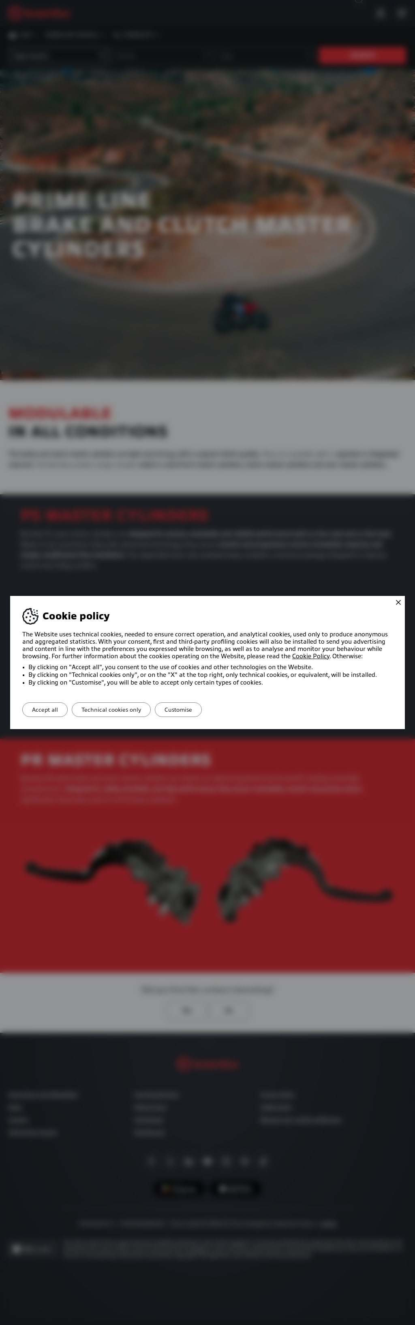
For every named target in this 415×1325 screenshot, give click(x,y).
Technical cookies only (120, 709)
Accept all (48, 709)
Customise (192, 709)
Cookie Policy (310, 656)
